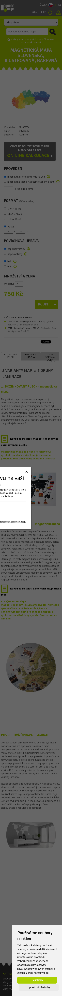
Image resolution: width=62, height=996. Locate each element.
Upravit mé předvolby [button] (39, 987)
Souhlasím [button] (37, 980)
